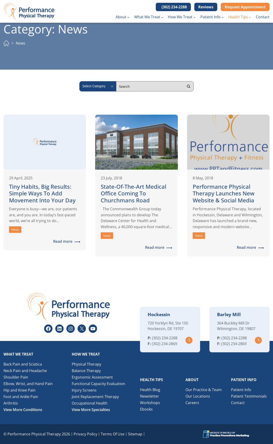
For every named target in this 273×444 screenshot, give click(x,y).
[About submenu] (128, 17)
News (15, 229)
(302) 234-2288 (164, 337)
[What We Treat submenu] (162, 17)
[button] (173, 7)
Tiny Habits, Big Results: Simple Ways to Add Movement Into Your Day (42, 193)
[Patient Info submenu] (222, 17)
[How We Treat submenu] (194, 17)
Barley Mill (229, 314)
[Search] (188, 86)
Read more (64, 242)
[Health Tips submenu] (250, 17)
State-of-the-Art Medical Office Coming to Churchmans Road (133, 193)
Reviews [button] (205, 7)
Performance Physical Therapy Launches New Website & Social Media (223, 193)
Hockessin (159, 314)
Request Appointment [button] (245, 7)
